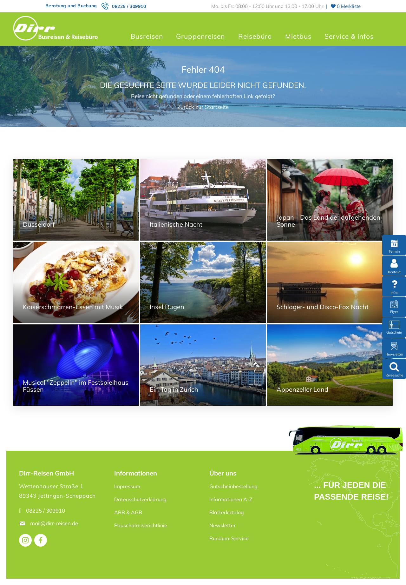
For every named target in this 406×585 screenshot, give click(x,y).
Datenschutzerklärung (140, 499)
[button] (14, 571)
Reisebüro (255, 36)
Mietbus (298, 36)
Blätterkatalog (226, 512)
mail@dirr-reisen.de (54, 523)
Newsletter (222, 525)
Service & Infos (349, 36)
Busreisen (147, 36)
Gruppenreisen (200, 36)
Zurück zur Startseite (203, 106)
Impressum (127, 486)
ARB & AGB (128, 512)
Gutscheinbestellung (233, 486)
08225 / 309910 (129, 6)
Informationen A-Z (230, 499)
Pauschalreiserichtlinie (140, 525)
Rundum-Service (229, 538)
